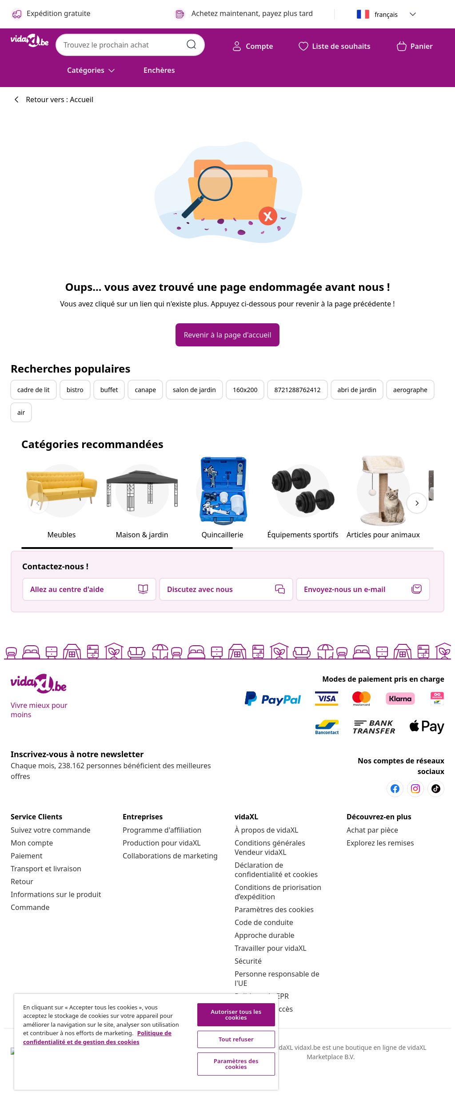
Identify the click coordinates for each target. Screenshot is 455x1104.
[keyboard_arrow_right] (416, 503)
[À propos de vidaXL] (266, 830)
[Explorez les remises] (380, 843)
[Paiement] (26, 856)
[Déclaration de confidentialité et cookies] (276, 869)
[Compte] (252, 46)
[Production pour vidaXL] (162, 843)
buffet (109, 389)
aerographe (410, 389)
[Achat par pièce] (372, 830)
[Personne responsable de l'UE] (277, 978)
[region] (146, 1042)
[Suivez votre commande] (51, 830)
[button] (413, 14)
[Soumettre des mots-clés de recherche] (191, 44)
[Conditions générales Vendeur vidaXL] (270, 847)
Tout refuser (236, 1039)
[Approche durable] (265, 935)
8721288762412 (297, 389)
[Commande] (30, 907)
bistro (75, 389)
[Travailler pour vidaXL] (271, 948)
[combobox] (130, 45)
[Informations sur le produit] (56, 894)
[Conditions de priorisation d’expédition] (278, 891)
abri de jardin (357, 389)
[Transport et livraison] (46, 869)
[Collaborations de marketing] (170, 856)
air (21, 412)
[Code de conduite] (264, 922)
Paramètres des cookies (274, 909)
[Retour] (22, 881)
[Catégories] (92, 70)
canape (145, 389)
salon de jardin (194, 389)
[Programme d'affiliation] (162, 830)
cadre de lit (33, 389)
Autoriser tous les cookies (236, 1014)
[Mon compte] (32, 843)
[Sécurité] (248, 961)
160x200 (245, 389)
